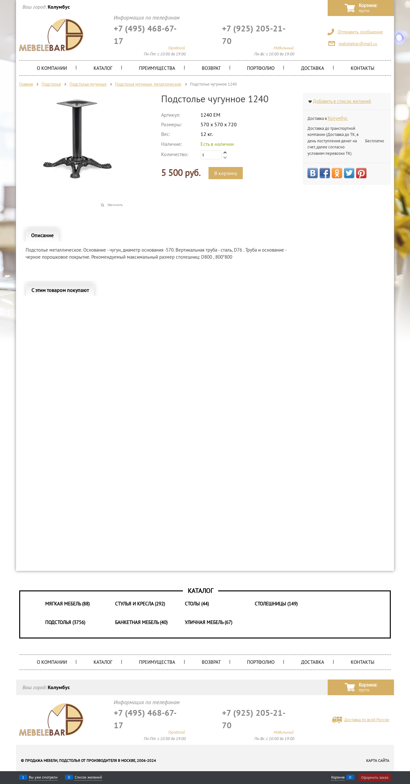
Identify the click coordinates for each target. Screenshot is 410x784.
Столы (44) (197, 604)
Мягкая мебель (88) (67, 604)
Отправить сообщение (360, 32)
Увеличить (115, 205)
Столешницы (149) (276, 604)
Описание (42, 235)
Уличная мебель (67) (208, 622)
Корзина (338, 777)
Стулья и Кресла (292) (140, 604)
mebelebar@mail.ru (358, 43)
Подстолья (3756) (65, 622)
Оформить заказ (374, 777)
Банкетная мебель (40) (141, 622)
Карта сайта (377, 760)
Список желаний (88, 777)
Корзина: (368, 8)
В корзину (225, 173)
